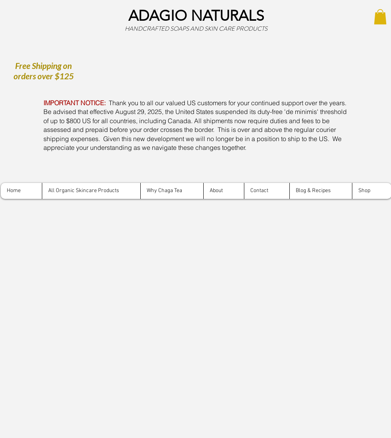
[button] (380, 16)
